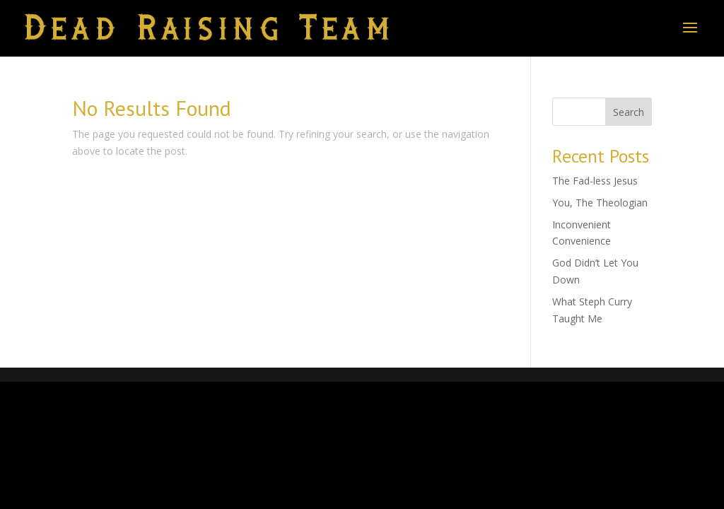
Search (628, 112)
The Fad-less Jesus (595, 180)
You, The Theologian (600, 202)
